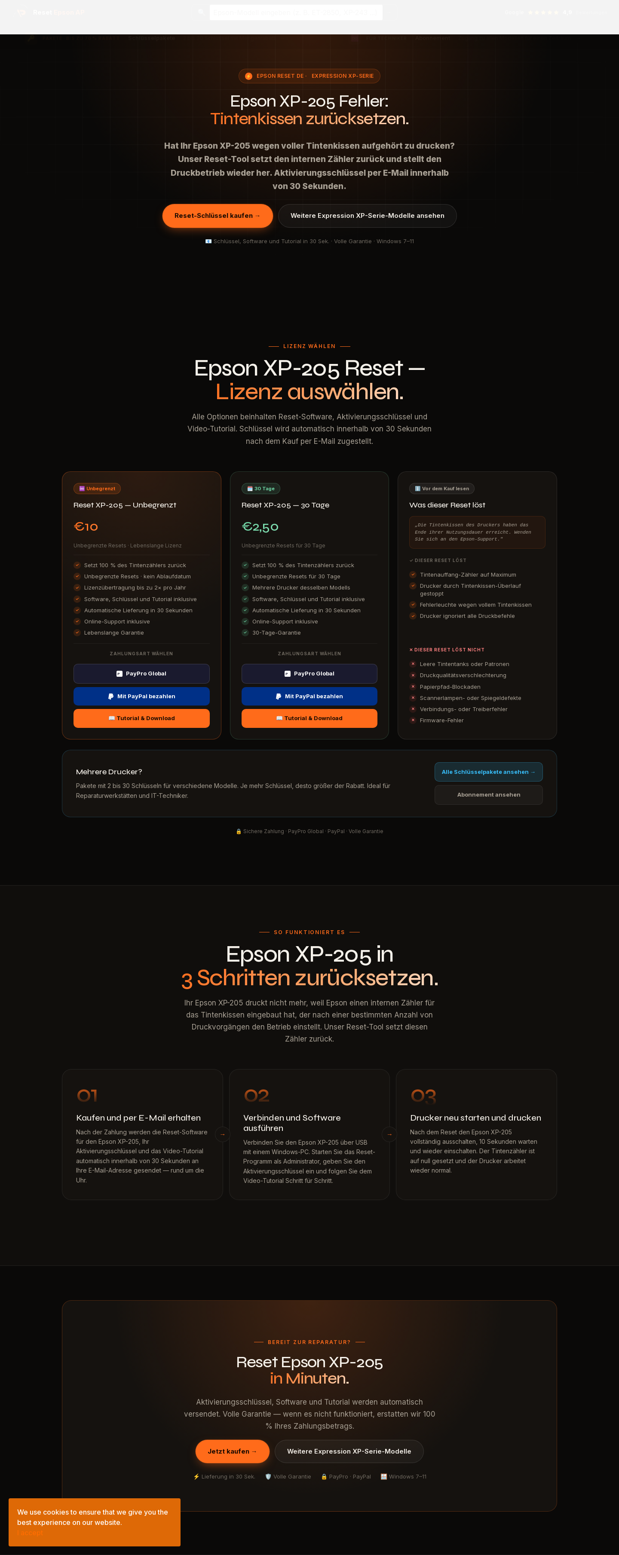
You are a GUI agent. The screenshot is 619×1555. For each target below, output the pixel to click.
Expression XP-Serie (343, 76)
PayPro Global (141, 673)
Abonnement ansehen (489, 794)
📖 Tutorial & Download (141, 718)
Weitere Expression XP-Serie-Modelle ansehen (367, 215)
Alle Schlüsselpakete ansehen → (489, 771)
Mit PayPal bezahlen (141, 696)
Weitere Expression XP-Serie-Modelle (349, 1451)
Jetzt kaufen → (232, 1451)
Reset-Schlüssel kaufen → (218, 215)
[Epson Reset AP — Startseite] (48, 12)
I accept (30, 1532)
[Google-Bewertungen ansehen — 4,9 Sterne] (556, 12)
